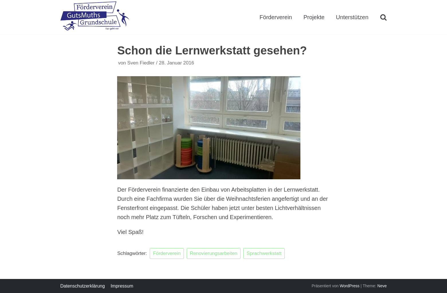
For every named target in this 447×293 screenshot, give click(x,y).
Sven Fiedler (141, 63)
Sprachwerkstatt (264, 253)
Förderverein (275, 17)
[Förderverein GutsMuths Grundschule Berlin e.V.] (94, 17)
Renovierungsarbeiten (213, 253)
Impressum (122, 286)
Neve (382, 286)
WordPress (349, 286)
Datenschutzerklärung (82, 286)
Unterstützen (352, 17)
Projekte (314, 17)
